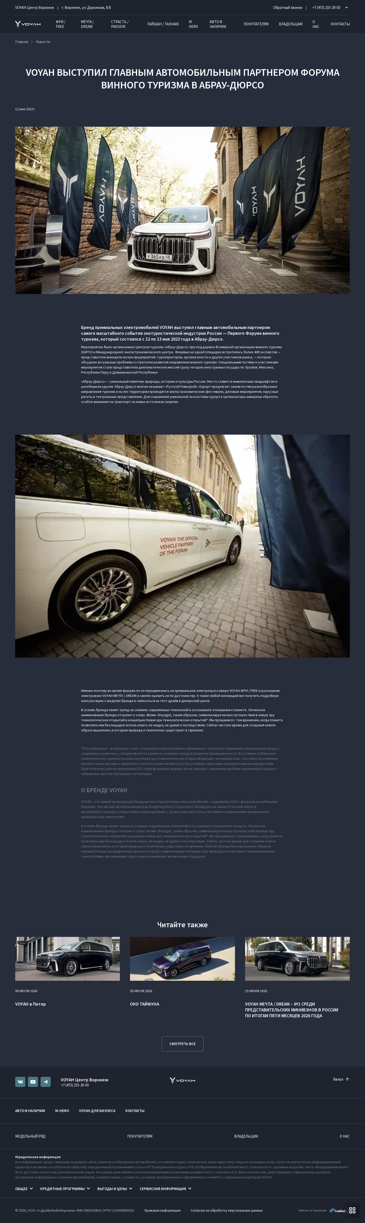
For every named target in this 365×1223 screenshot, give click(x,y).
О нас (316, 24)
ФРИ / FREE (60, 24)
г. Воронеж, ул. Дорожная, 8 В (86, 7)
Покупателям (256, 24)
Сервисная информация (163, 1188)
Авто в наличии (218, 24)
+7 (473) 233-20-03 (75, 1085)
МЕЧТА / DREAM (87, 24)
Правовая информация (162, 1210)
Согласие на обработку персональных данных (227, 1210)
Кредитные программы (62, 1188)
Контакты (340, 24)
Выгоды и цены (112, 1188)
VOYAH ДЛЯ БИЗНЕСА (97, 1110)
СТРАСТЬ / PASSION (120, 24)
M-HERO (193, 24)
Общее (21, 1188)
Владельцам (290, 24)
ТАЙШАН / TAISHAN (163, 24)
